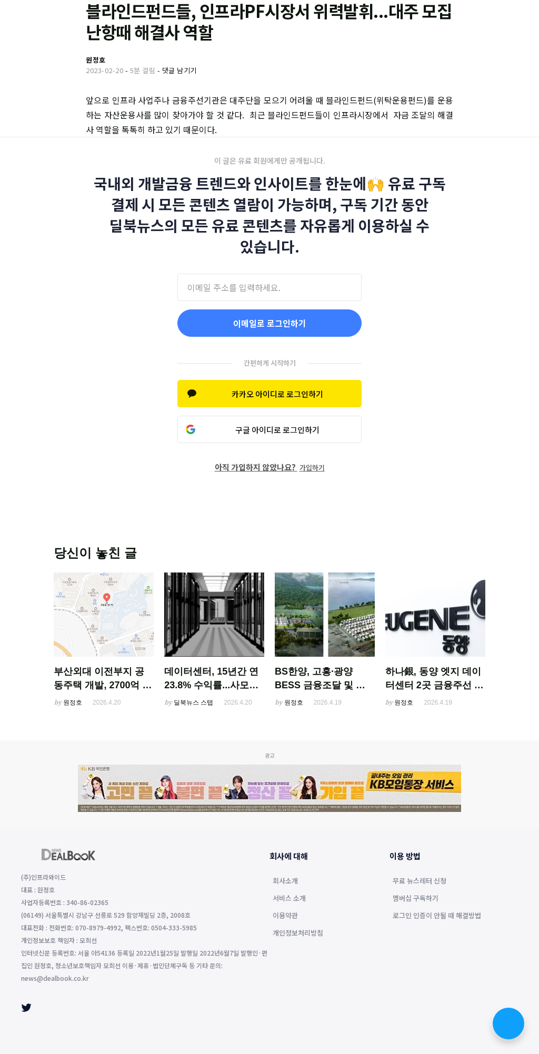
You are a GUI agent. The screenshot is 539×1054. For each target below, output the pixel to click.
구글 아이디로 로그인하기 (277, 429)
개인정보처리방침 (298, 933)
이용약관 (285, 916)
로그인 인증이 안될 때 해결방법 (437, 916)
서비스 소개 (289, 899)
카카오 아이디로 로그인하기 (277, 393)
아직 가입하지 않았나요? (270, 467)
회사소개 (285, 881)
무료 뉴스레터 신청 (419, 881)
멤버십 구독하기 (415, 899)
